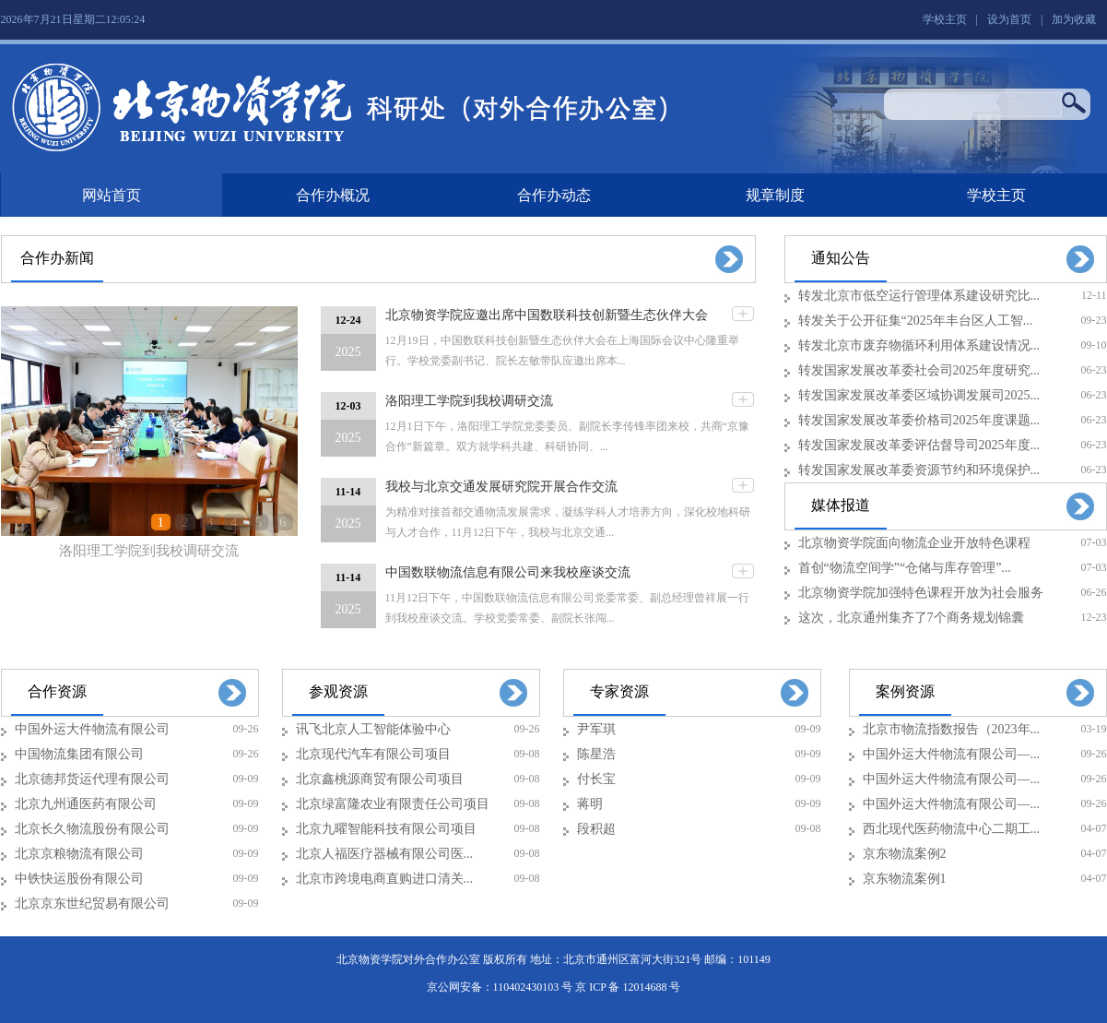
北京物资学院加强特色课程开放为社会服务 (920, 593)
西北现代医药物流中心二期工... (952, 829)
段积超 (596, 829)
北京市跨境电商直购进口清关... (385, 879)
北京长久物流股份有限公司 (92, 829)
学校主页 (945, 19)
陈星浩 (596, 754)
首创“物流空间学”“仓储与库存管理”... (904, 568)
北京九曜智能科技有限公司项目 (386, 829)
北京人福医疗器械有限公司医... (385, 854)
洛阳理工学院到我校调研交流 (149, 550)
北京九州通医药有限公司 (86, 804)
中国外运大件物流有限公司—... (952, 754)
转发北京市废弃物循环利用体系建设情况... (919, 345)
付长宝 (596, 779)
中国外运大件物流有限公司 (92, 729)
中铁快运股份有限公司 (79, 879)
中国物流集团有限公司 (79, 754)
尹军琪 (596, 729)
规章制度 (775, 195)
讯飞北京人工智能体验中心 (373, 729)
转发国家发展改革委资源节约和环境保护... (919, 470)
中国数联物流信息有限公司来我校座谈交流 (507, 572)
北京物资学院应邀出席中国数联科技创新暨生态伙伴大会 (546, 315)
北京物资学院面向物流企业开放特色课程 (914, 543)
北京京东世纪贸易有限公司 (92, 903)
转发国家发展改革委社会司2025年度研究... (919, 370)
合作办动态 (554, 195)
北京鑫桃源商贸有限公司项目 (380, 779)
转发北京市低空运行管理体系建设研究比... (919, 296)
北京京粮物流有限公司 (79, 854)
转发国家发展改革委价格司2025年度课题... (919, 420)
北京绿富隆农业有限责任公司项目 (392, 804)
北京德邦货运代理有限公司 (92, 779)
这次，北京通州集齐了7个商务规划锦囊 (911, 618)
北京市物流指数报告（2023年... (952, 729)
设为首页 (1009, 19)
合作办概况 (333, 195)
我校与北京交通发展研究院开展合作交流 (501, 487)
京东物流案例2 (905, 854)
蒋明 (590, 804)
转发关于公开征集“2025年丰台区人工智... (915, 320)
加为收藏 (1074, 19)
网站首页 (111, 195)
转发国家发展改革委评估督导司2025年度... (919, 445)
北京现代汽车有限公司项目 (373, 754)
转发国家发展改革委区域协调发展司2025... (919, 395)
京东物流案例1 (905, 879)
